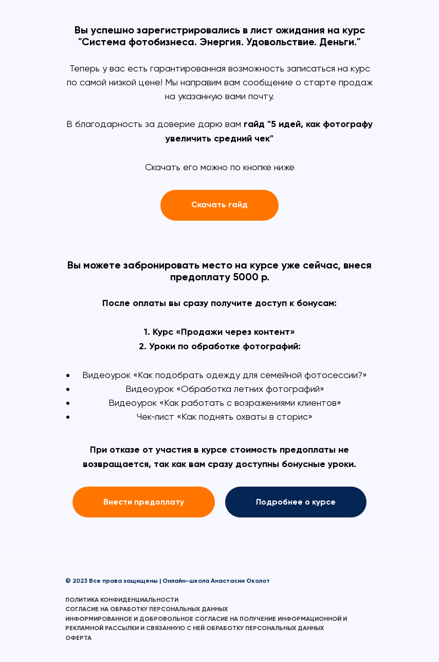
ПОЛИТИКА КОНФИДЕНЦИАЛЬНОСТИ (121, 599)
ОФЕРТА (78, 637)
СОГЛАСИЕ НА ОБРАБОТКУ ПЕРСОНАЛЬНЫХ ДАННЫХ (146, 609)
